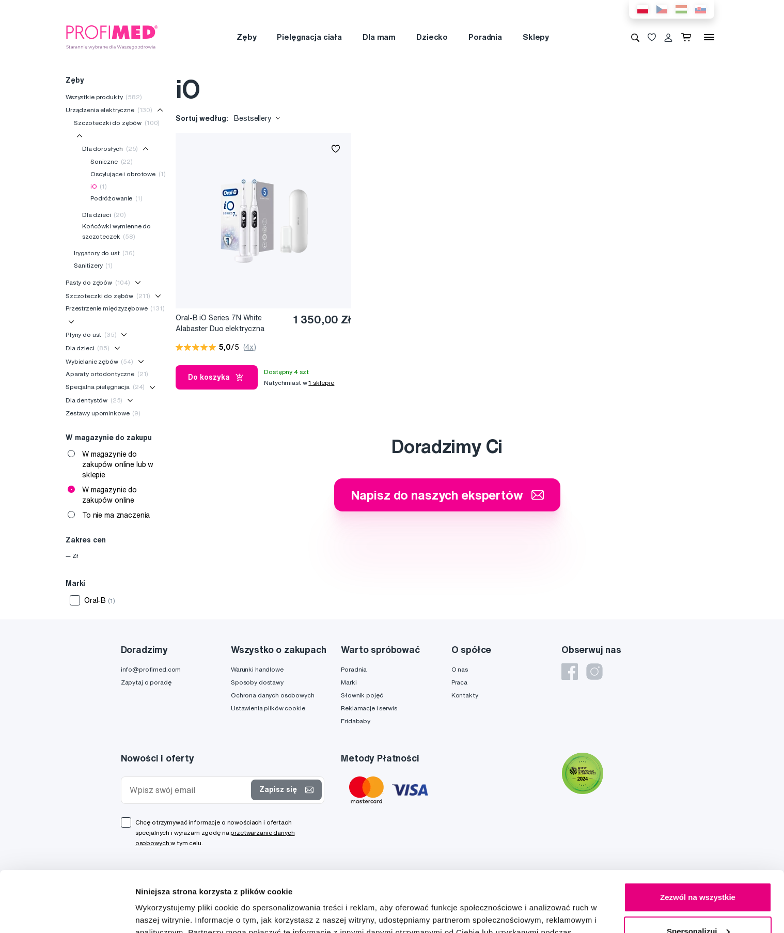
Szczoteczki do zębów (117, 122)
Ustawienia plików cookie (268, 708)
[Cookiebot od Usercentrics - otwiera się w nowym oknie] (67, 913)
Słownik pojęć (362, 695)
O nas (459, 669)
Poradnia (485, 37)
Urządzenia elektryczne (109, 109)
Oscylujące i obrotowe (127, 173)
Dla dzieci (104, 214)
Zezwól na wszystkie (697, 836)
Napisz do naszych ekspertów (447, 495)
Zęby (246, 37)
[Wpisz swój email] (189, 790)
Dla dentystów (94, 400)
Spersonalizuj (698, 870)
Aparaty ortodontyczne (107, 373)
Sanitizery (93, 265)
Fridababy (355, 721)
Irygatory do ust (104, 253)
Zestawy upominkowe (103, 413)
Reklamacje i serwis (369, 708)
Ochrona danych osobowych (273, 695)
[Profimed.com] (112, 36)
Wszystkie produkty (104, 97)
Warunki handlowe (257, 669)
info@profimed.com (151, 669)
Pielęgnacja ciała (309, 37)
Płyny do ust (91, 334)
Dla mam (379, 37)
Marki (348, 682)
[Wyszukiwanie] (635, 37)
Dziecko (432, 37)
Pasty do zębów (98, 282)
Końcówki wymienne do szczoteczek (116, 231)
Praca (459, 682)
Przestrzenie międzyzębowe (115, 308)
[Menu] (709, 37)
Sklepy (536, 37)
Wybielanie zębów (99, 361)
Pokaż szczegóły (166, 912)
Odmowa (697, 904)
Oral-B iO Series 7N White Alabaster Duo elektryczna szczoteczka (220, 323)
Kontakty (464, 695)
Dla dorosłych (110, 148)
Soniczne (111, 161)
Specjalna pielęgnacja (105, 386)
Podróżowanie (116, 198)
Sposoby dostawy (257, 682)
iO (98, 186)
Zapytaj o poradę (146, 682)
